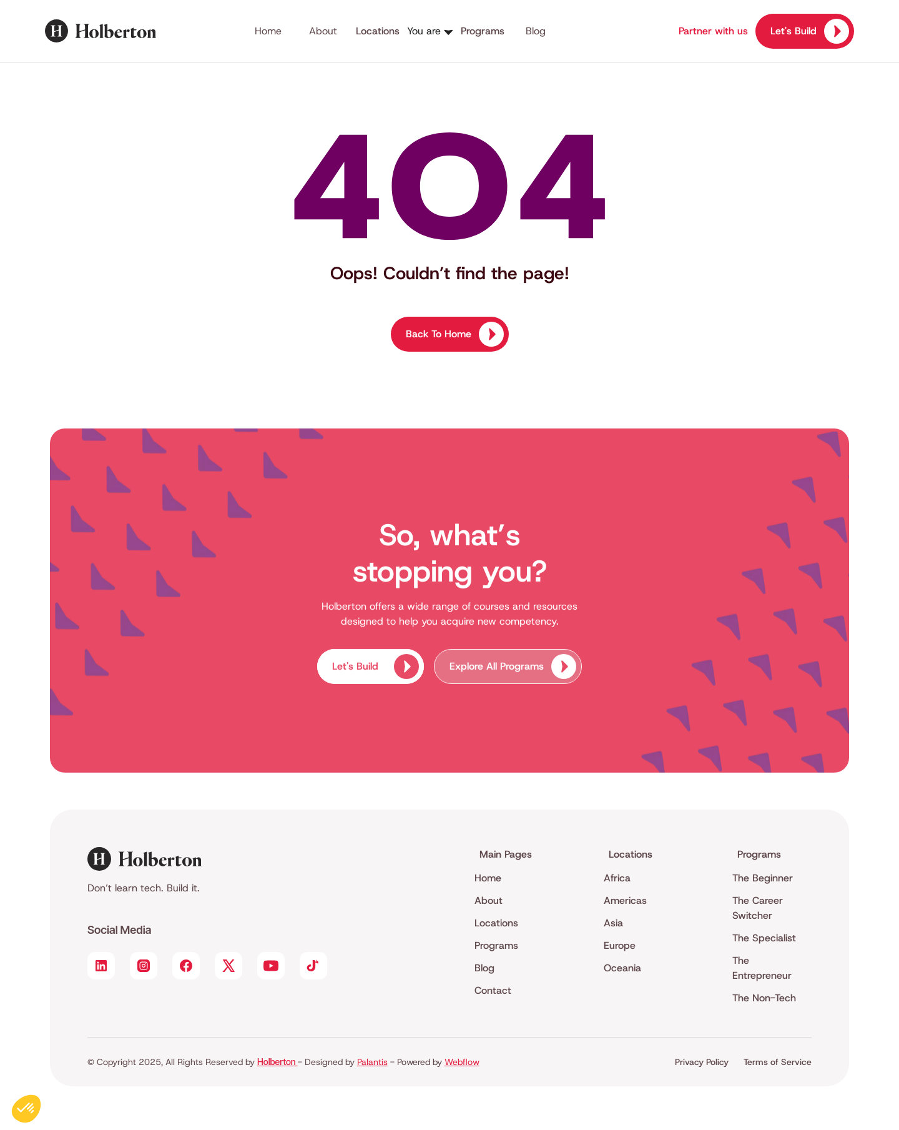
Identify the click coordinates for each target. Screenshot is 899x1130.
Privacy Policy (702, 1062)
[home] (118, 30)
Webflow (462, 1062)
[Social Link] (101, 965)
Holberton (277, 1061)
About (323, 30)
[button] (456, 31)
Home (268, 30)
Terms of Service (778, 1062)
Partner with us (713, 30)
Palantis (372, 1062)
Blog (536, 30)
